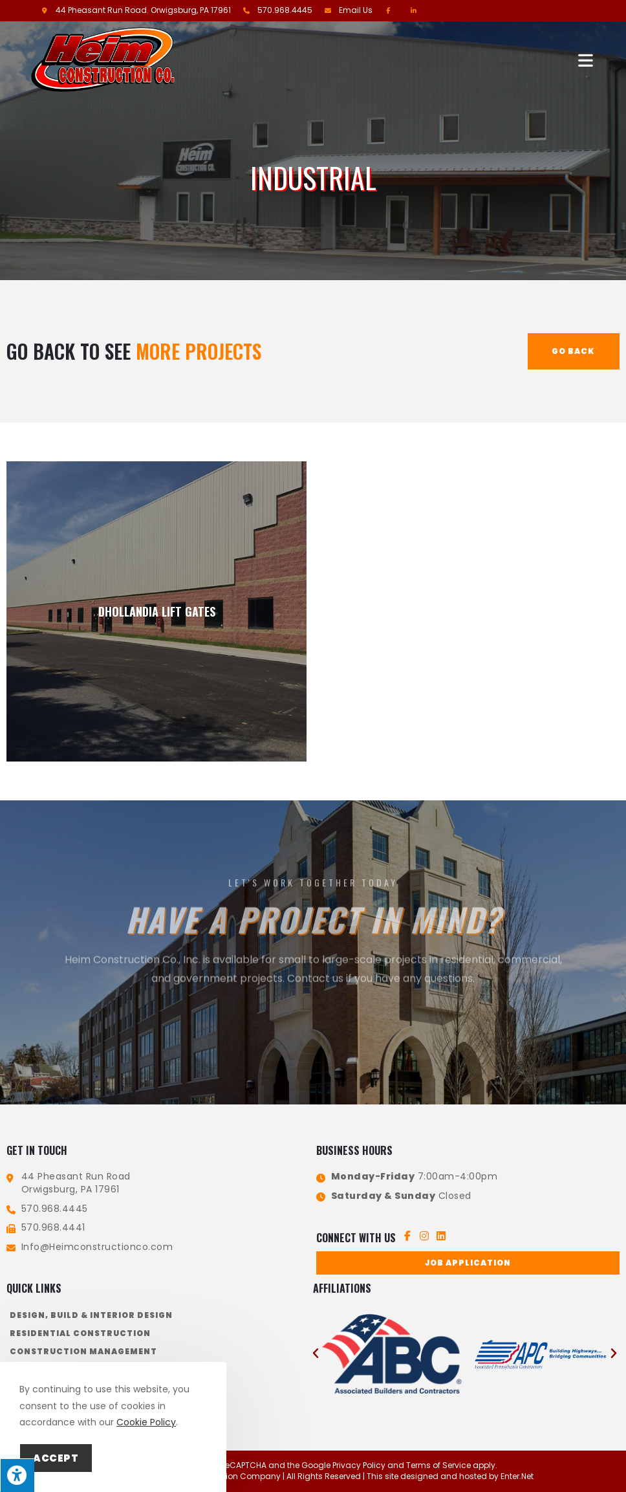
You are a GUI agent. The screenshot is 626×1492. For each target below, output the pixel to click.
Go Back (573, 351)
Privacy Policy (358, 1465)
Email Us (355, 10)
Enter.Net (517, 1476)
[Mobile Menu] (586, 59)
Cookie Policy (146, 1422)
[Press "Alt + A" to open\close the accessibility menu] (17, 1475)
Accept (56, 1458)
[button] (468, 1263)
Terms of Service (438, 1465)
